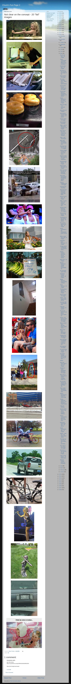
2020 (60, 24)
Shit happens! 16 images (63, 347)
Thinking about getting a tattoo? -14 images (63, 291)
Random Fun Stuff (51, 13)
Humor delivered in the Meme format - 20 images (63, 100)
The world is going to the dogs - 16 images (63, 224)
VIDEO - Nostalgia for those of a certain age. (63, 395)
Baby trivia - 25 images (63, 260)
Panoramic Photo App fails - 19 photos (62, 424)
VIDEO (61, 360)
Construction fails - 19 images (63, 67)
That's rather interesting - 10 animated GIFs (63, 390)
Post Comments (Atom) (15, 681)
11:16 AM (9, 669)
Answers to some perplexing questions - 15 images (63, 370)
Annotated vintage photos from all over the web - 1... (63, 356)
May (61, 53)
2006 (60, 489)
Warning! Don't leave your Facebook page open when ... (63, 192)
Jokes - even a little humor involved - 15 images (63, 127)
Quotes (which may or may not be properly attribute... (63, 411)
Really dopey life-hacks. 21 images (63, 167)
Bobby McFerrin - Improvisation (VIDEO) (63, 281)
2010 (60, 481)
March (61, 467)
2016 (60, 32)
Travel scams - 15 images (63, 295)
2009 (60, 483)
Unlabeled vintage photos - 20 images (63, 275)
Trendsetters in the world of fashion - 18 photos (63, 219)
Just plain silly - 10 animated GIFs (63, 303)
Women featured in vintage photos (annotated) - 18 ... (63, 265)
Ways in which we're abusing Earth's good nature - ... (63, 325)
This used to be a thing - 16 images (63, 447)
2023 (60, 19)
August (62, 47)
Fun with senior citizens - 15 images (63, 350)
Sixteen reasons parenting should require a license (62, 254)
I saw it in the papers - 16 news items (63, 456)
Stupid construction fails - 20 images (63, 429)
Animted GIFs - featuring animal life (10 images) (63, 209)
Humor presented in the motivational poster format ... (63, 231)
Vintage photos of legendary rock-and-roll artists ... (63, 248)
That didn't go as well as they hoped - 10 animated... (63, 441)
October (62, 42)
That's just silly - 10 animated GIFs (63, 106)
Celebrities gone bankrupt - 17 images (63, 242)
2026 (60, 13)
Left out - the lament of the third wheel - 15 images (63, 319)
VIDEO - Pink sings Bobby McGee (63, 299)
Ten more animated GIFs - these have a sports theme (63, 81)
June (61, 51)
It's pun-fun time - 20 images (62, 56)
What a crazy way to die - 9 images (63, 237)
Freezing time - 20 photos (63, 187)
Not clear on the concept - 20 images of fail (63, 72)
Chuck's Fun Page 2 (11, 5)
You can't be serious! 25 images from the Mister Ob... (63, 384)
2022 (60, 20)
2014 (60, 474)
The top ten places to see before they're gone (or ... (63, 313)
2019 (60, 26)
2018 (60, 28)
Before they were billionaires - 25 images (63, 331)
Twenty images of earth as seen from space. (63, 152)
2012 (60, 478)
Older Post (40, 678)
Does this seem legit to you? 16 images (63, 364)
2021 (60, 22)
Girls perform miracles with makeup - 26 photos (63, 115)
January (62, 471)
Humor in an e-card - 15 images (63, 197)
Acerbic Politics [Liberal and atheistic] (50, 16)
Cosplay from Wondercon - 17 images (63, 336)
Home (5, 9)
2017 (60, 30)
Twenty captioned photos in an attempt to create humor (63, 401)
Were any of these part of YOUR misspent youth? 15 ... (63, 377)
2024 (60, 17)
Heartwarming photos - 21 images (63, 162)
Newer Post (7, 678)
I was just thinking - (62, 406)
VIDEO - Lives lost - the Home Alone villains (63, 435)
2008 (60, 485)
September (62, 44)
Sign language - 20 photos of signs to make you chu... (63, 342)
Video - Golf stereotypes (63, 138)
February (62, 469)
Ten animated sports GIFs (63, 271)
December (62, 36)
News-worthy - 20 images (63, 76)
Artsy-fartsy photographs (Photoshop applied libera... (63, 178)
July (61, 49)
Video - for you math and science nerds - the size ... (63, 203)
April (61, 465)
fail (8, 652)
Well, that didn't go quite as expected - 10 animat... (63, 172)
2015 (60, 34)
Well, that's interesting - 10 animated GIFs (63, 142)
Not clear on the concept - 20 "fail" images (63, 451)
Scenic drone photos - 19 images (63, 214)
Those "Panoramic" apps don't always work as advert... (63, 62)
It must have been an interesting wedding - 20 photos (63, 94)
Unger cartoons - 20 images (63, 286)
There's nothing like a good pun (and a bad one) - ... (63, 418)
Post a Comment (9, 672)
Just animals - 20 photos (63, 122)
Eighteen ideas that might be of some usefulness (63, 157)
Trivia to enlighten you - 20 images (63, 183)
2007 (60, 487)
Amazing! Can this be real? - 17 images (63, 147)
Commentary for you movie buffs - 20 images (63, 87)
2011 (60, 480)
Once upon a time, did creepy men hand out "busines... (63, 133)
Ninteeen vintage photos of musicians (62, 461)
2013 (60, 476)
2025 (60, 15)
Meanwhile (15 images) (63, 111)
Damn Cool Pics (50, 19)
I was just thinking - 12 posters (63, 307)
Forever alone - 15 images (63, 119)
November (62, 39)
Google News (50, 20)
